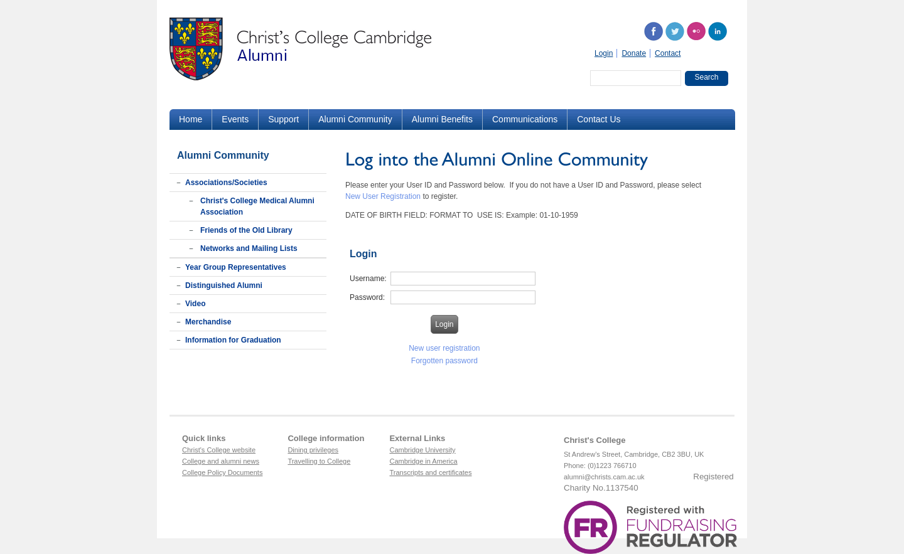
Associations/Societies (226, 182)
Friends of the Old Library (246, 230)
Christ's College (594, 440)
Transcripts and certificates (430, 472)
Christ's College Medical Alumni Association (257, 206)
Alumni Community (355, 119)
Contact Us (598, 119)
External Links (417, 438)
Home (190, 119)
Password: (367, 297)
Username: (368, 278)
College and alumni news (220, 461)
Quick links (203, 438)
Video (195, 303)
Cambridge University (422, 450)
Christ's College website (219, 450)
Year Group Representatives (235, 267)
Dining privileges (313, 450)
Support (283, 119)
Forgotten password (444, 360)
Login (604, 53)
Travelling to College (319, 461)
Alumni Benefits (442, 119)
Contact (668, 53)
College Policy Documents (222, 472)
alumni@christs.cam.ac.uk (604, 477)
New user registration (444, 348)
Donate (634, 53)
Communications (524, 119)
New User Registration (383, 196)
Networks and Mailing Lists (249, 248)
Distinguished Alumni (223, 285)
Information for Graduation (233, 340)
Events (235, 119)
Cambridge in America (423, 461)
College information (326, 438)
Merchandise (208, 321)
